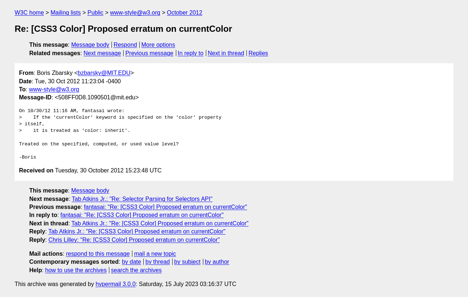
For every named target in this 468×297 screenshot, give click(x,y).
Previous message (149, 53)
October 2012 (184, 12)
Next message (102, 53)
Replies (258, 53)
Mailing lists (65, 12)
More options (158, 45)
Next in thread (226, 53)
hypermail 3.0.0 (115, 284)
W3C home (29, 12)
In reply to (190, 53)
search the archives (136, 270)
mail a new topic (155, 254)
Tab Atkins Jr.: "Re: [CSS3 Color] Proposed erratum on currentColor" (159, 223)
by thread (158, 262)
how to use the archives (76, 270)
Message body (90, 45)
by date (131, 262)
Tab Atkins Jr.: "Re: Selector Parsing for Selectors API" (142, 199)
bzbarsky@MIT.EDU (104, 73)
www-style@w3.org (135, 12)
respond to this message (97, 254)
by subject (187, 262)
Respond (125, 45)
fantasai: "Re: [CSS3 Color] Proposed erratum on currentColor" (165, 207)
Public (95, 12)
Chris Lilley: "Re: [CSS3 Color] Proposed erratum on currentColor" (133, 240)
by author (217, 262)
